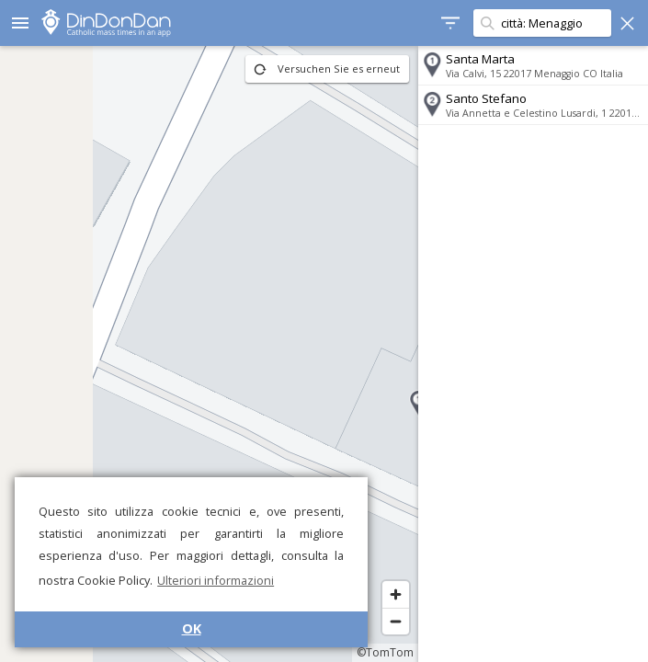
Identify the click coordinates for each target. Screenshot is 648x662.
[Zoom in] (395, 594)
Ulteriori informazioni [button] (215, 580)
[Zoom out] (395, 621)
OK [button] (191, 628)
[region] (209, 354)
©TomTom (385, 652)
